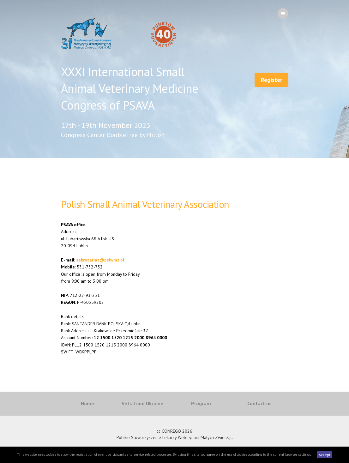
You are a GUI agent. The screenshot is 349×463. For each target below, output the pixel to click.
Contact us (259, 403)
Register (271, 79)
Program (201, 403)
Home (87, 403)
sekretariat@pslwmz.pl (100, 260)
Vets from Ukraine (142, 403)
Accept (324, 454)
